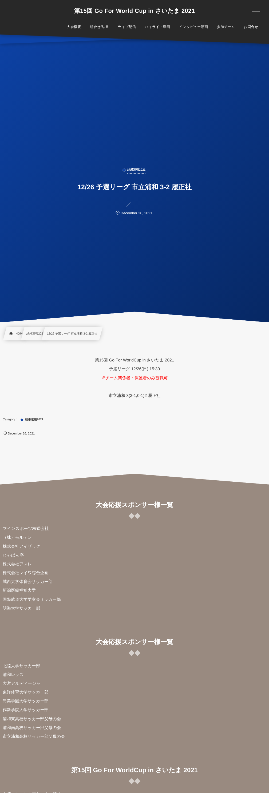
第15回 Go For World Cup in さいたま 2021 (134, 11)
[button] (255, 7)
